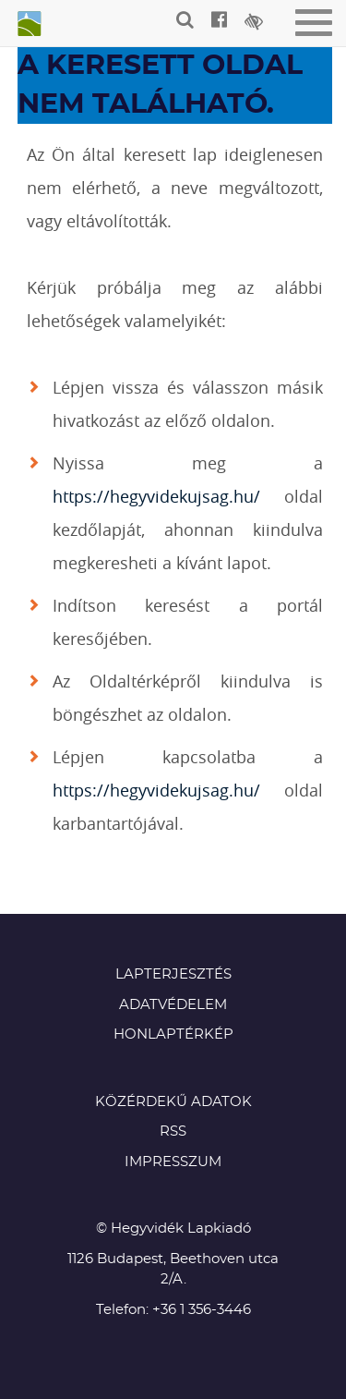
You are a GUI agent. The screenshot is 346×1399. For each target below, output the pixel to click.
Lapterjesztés (173, 974)
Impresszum (173, 1162)
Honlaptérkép (173, 1034)
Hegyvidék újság (28, 25)
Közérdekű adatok (173, 1102)
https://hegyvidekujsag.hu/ (156, 496)
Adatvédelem (173, 1005)
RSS (173, 1131)
